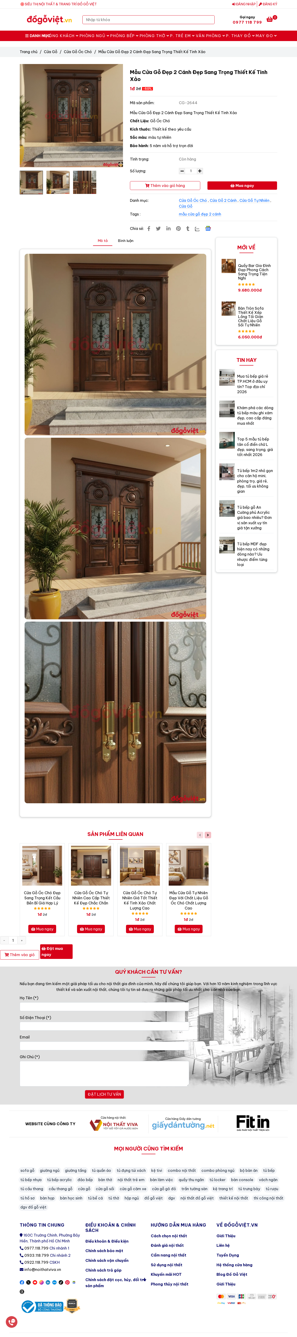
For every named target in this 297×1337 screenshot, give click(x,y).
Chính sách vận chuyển (107, 1260)
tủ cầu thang (31, 1188)
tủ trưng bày (249, 1188)
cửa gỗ (84, 1188)
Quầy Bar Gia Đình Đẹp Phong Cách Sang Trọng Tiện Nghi (254, 272)
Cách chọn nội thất (169, 1236)
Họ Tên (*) (29, 998)
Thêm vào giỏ (20, 954)
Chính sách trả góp (103, 1270)
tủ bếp (269, 1170)
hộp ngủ (132, 1198)
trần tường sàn (194, 1188)
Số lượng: (138, 171)
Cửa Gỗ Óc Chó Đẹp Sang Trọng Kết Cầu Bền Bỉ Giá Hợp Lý (42, 897)
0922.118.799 (36, 1262)
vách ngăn (268, 1179)
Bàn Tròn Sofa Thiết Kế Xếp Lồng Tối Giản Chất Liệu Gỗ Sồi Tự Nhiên (251, 316)
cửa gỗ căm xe (133, 1188)
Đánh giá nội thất (167, 1245)
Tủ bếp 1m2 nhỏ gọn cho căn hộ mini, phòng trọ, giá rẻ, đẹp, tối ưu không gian (255, 481)
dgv (171, 1198)
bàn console (242, 1179)
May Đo (266, 35)
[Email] (104, 1045)
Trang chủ (28, 51)
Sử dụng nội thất (166, 1265)
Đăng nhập (244, 4)
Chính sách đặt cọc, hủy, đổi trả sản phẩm (115, 1281)
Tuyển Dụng (227, 1255)
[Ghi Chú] (104, 1073)
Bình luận (125, 240)
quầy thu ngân (191, 1179)
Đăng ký (268, 4)
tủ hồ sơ (27, 1198)
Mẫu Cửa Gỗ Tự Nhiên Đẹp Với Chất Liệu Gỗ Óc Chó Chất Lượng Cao (188, 900)
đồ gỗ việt (153, 1198)
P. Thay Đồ (240, 35)
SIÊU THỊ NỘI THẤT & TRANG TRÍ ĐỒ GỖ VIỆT (61, 4)
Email (25, 1037)
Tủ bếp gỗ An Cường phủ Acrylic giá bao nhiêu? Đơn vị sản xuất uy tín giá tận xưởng (254, 517)
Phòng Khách (61, 35)
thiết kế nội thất (233, 1198)
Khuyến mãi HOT (166, 1274)
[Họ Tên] (104, 1006)
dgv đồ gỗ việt (33, 1207)
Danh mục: (140, 200)
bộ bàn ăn (249, 1170)
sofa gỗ (27, 1170)
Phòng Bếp (124, 35)
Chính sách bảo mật (104, 1250)
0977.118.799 (36, 1248)
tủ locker (218, 1179)
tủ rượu (272, 1188)
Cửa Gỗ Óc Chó (78, 51)
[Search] (210, 19)
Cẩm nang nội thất (168, 1255)
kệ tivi (156, 1170)
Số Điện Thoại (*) (35, 1017)
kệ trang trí (223, 1188)
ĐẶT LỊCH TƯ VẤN (104, 1094)
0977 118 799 (247, 22)
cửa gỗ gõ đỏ (164, 1188)
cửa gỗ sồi (105, 1188)
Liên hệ (223, 1245)
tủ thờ (113, 1198)
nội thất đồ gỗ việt (197, 1198)
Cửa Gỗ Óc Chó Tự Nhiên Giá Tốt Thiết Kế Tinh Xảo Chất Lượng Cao (139, 900)
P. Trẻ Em (182, 35)
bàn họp (47, 1198)
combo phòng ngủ (217, 1170)
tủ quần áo (101, 1170)
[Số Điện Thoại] (104, 1026)
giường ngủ (49, 1170)
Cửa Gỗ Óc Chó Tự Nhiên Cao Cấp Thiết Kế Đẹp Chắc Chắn (91, 897)
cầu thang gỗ (60, 1188)
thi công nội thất (268, 1198)
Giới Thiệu (225, 1236)
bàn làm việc (161, 1179)
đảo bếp (85, 1179)
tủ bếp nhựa (31, 1179)
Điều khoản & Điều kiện (107, 1241)
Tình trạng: (140, 159)
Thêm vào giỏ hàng (165, 185)
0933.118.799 (36, 1255)
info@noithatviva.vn (42, 1269)
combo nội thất (182, 1170)
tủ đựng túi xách (131, 1170)
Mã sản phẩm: (142, 102)
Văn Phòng (210, 35)
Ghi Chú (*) (30, 1056)
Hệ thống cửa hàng (234, 1265)
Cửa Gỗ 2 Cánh (223, 200)
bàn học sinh (71, 1198)
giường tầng (75, 1170)
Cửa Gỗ (50, 51)
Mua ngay (242, 185)
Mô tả (103, 240)
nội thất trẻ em (131, 1179)
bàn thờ (105, 1179)
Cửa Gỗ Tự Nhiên (254, 200)
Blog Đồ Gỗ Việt (231, 1274)
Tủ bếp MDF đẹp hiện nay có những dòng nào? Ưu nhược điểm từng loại (253, 554)
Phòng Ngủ (95, 35)
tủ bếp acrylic (59, 1179)
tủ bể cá (95, 1198)
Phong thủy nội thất (169, 1284)
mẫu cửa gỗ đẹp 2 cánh (200, 214)
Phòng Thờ (154, 35)
